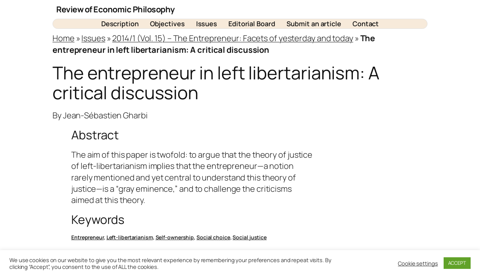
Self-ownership (175, 237)
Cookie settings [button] (418, 263)
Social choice (213, 237)
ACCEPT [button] (457, 263)
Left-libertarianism (129, 237)
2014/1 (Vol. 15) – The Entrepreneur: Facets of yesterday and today (232, 38)
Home (63, 38)
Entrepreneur (87, 237)
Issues (93, 38)
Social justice (249, 237)
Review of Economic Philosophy (115, 9)
